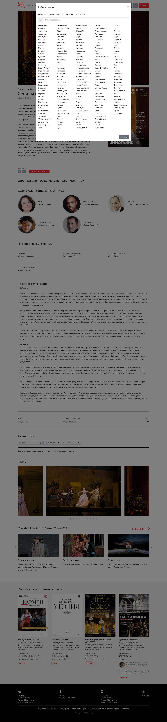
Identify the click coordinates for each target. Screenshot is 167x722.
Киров (59, 79)
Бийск (40, 45)
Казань (60, 56)
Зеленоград (61, 34)
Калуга (59, 62)
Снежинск (99, 105)
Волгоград (42, 82)
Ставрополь (99, 113)
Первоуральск (81, 127)
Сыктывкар (99, 127)
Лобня (59, 125)
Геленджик (42, 102)
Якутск (116, 110)
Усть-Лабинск (119, 62)
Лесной (60, 119)
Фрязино (117, 71)
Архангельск (43, 31)
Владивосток (43, 73)
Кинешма (60, 76)
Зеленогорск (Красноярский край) (44, 125)
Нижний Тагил (81, 76)
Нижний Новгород (83, 73)
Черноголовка (119, 90)
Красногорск (62, 93)
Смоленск (99, 102)
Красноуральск (63, 99)
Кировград (61, 82)
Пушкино (98, 45)
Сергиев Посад (101, 88)
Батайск (41, 39)
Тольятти (117, 42)
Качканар (61, 68)
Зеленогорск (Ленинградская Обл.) (63, 28)
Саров (97, 76)
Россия (69, 14)
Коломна (60, 88)
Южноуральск (119, 108)
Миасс (78, 34)
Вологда (41, 90)
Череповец (118, 85)
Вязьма (41, 99)
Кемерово (61, 71)
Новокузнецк (81, 79)
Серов (97, 90)
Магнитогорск (81, 25)
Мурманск (80, 42)
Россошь (98, 54)
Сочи (97, 110)
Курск (59, 108)
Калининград (62, 59)
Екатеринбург (43, 110)
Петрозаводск (101, 28)
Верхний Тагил (44, 68)
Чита (115, 93)
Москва (79, 39)
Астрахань (42, 34)
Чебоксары (118, 79)
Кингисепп (61, 73)
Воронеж (42, 93)
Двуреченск (43, 105)
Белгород (42, 42)
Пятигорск (99, 48)
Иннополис (61, 42)
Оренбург (79, 108)
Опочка (79, 105)
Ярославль (118, 113)
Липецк (60, 122)
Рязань (97, 59)
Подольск (99, 37)
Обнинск (79, 96)
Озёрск (78, 99)
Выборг (41, 96)
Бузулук (41, 54)
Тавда (116, 28)
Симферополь (100, 99)
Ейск (40, 108)
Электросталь (119, 99)
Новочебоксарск (82, 88)
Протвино (99, 39)
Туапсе (116, 51)
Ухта (115, 68)
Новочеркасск (81, 90)
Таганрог (117, 31)
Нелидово (80, 62)
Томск (116, 45)
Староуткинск (100, 116)
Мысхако (79, 45)
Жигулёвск (42, 113)
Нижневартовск (82, 68)
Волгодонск (43, 85)
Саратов (98, 73)
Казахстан (60, 14)
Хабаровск (118, 73)
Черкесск (117, 88)
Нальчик (79, 56)
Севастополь (100, 82)
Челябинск (118, 82)
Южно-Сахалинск (121, 105)
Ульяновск (118, 59)
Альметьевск (43, 25)
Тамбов (117, 34)
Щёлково (117, 96)
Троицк (116, 48)
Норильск (80, 93)
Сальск (97, 62)
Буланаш (41, 56)
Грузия (51, 14)
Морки (78, 37)
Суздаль (98, 122)
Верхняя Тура (43, 71)
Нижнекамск (81, 71)
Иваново (60, 37)
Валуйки (41, 59)
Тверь (116, 37)
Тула (115, 54)
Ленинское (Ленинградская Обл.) (63, 113)
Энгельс (117, 102)
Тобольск (117, 39)
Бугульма (41, 51)
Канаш (59, 65)
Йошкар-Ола (62, 51)
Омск (78, 102)
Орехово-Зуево (82, 110)
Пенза (78, 125)
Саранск (98, 71)
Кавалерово (62, 54)
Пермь (97, 25)
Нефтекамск (81, 65)
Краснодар (61, 96)
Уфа (115, 65)
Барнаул (41, 37)
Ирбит (59, 45)
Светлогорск (100, 79)
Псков (97, 42)
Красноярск (61, 102)
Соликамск (99, 108)
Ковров (60, 85)
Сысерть (117, 25)
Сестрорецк (99, 96)
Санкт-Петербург (102, 68)
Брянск (41, 48)
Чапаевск (117, 76)
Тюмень (117, 56)
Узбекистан (79, 14)
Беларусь (42, 14)
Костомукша (62, 90)
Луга (59, 127)
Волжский (42, 88)
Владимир (42, 79)
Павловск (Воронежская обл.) (81, 119)
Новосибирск (81, 85)
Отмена (124, 137)
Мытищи (79, 48)
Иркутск (60, 48)
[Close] (128, 6)
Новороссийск (81, 82)
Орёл (78, 113)
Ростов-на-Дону (101, 56)
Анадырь (41, 28)
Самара (98, 65)
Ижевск (60, 39)
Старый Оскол (100, 119)
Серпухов (98, 93)
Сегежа (97, 85)
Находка (79, 59)
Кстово (60, 105)
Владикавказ (43, 76)
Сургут (97, 125)
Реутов (98, 51)
